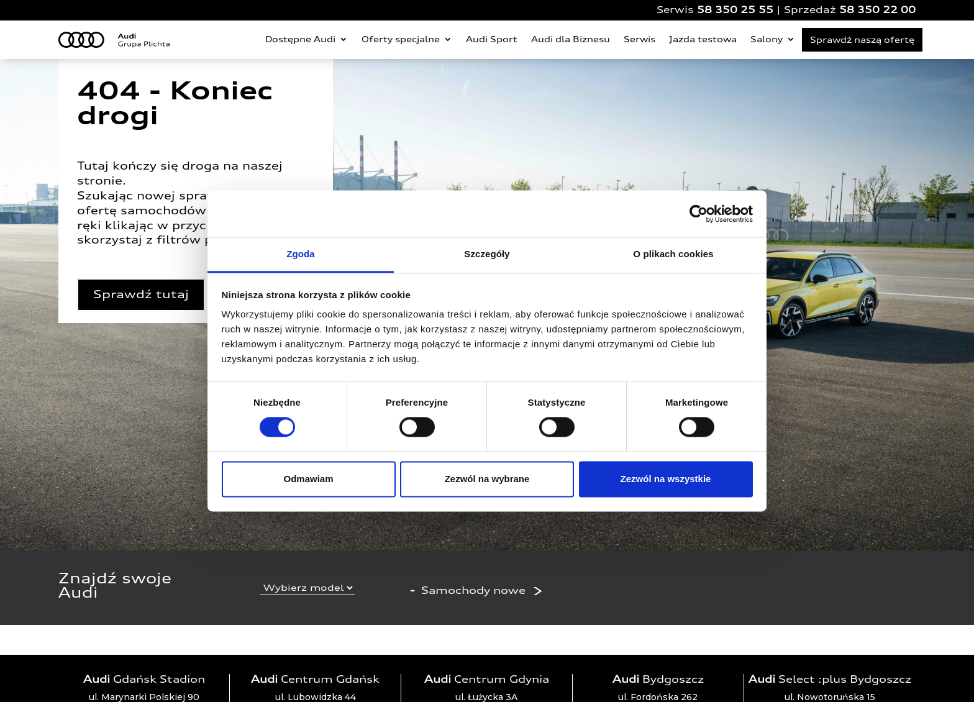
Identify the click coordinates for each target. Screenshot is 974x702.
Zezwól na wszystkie (666, 478)
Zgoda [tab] (300, 253)
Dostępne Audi (300, 39)
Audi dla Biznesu (570, 39)
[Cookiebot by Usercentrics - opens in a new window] (698, 213)
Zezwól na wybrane (487, 478)
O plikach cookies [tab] (673, 253)
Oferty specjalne (401, 39)
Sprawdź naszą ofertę (862, 40)
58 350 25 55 (735, 10)
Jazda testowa (703, 39)
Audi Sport (491, 39)
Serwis (639, 39)
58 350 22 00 (877, 10)
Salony (766, 39)
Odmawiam (308, 478)
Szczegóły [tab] (486, 253)
